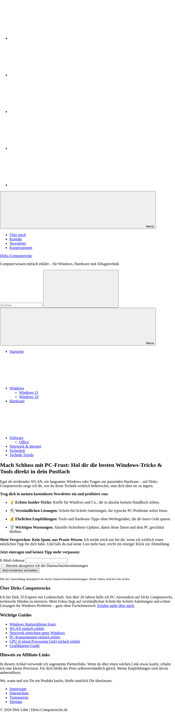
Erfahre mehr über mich (115, 606)
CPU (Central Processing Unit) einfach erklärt (45, 641)
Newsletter (18, 243)
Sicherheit (17, 451)
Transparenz (19, 697)
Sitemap (16, 702)
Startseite (17, 351)
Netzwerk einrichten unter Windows (37, 633)
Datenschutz (19, 693)
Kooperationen (21, 248)
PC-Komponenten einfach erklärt (35, 637)
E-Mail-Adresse (12, 560)
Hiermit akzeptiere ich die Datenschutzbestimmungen (44, 566)
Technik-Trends (22, 455)
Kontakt (16, 239)
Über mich (18, 235)
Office (24, 442)
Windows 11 (28, 392)
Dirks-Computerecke (16, 256)
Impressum (18, 689)
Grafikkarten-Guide (25, 646)
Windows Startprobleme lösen (33, 624)
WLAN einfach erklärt (27, 628)
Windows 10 (28, 397)
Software (52, 438)
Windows (53, 388)
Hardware (17, 401)
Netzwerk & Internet (25, 446)
